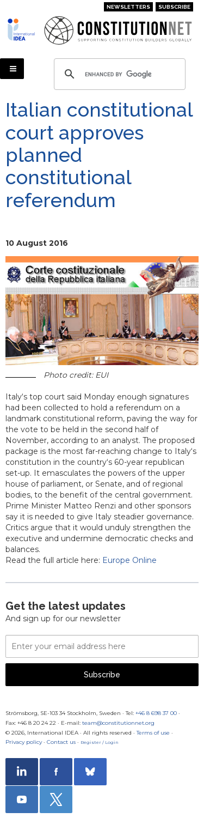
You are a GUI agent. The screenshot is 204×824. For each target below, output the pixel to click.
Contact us (61, 742)
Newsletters (128, 7)
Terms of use (153, 732)
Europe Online (129, 560)
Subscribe (174, 7)
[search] (118, 74)
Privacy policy (23, 742)
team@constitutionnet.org (118, 722)
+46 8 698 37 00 (156, 713)
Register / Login (100, 742)
